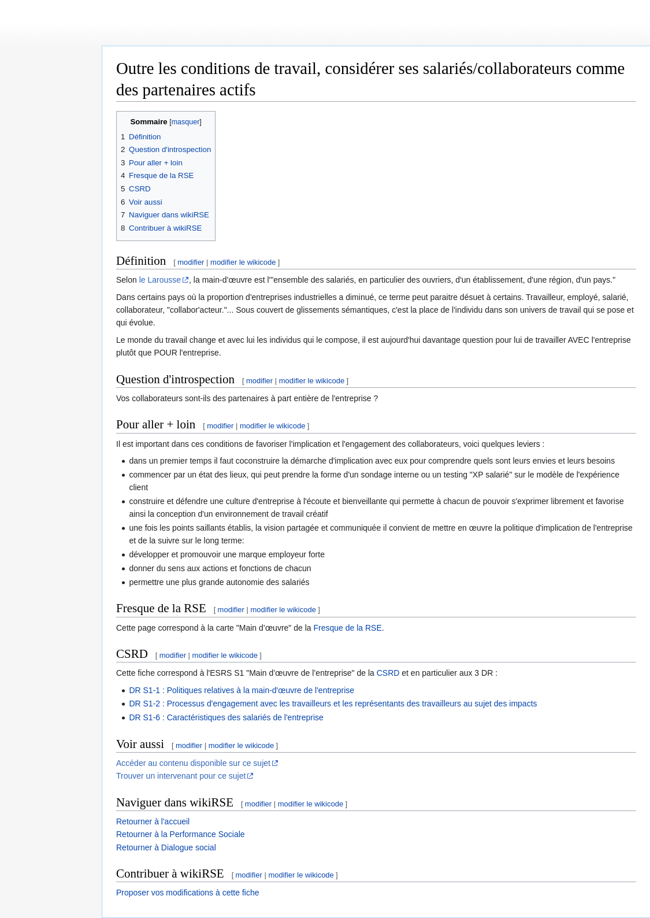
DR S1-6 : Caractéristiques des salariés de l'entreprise (226, 717)
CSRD (388, 673)
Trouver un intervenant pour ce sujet (181, 775)
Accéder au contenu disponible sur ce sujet (193, 763)
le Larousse (160, 279)
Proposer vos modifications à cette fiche (187, 892)
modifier (190, 262)
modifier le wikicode (243, 262)
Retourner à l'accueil (153, 821)
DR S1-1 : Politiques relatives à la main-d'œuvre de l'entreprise (241, 690)
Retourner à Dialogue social (166, 847)
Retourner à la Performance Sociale (180, 834)
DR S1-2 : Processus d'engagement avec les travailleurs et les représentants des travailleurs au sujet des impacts (333, 703)
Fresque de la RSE (347, 627)
